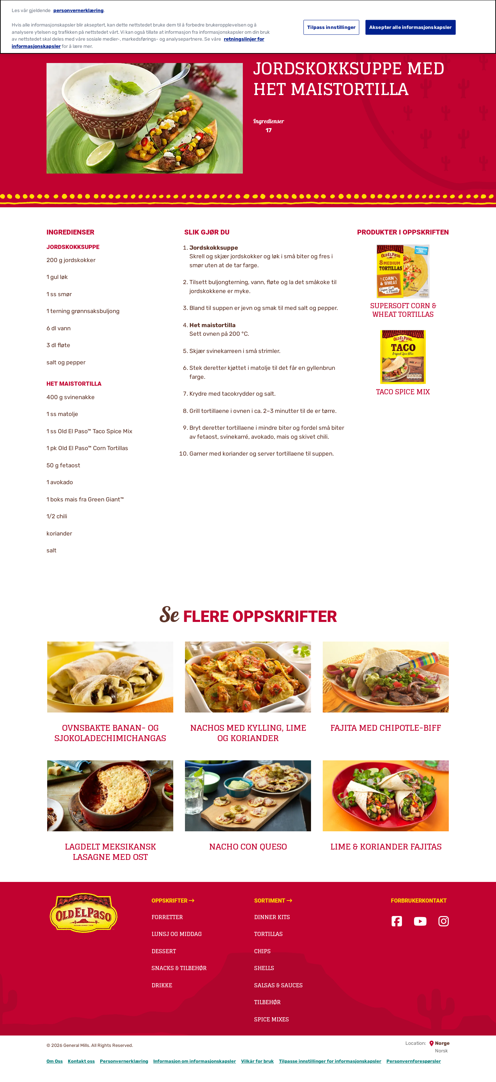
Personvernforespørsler (413, 1061)
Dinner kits (272, 917)
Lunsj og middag (177, 934)
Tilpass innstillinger (331, 23)
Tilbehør (267, 1002)
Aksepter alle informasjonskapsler (410, 23)
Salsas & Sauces (278, 985)
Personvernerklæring (124, 1061)
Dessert (164, 951)
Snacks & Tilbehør (179, 968)
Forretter (167, 917)
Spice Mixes (271, 1019)
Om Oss (54, 1061)
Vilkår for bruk (257, 1061)
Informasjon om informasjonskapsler (194, 1061)
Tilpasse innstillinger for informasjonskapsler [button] (330, 1061)
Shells (264, 968)
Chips (262, 951)
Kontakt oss (81, 1061)
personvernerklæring (78, 6)
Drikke (162, 985)
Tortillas (268, 934)
